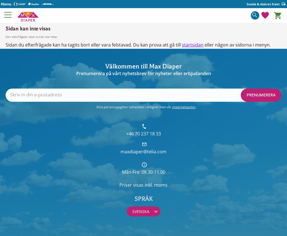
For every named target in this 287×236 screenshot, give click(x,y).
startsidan (192, 45)
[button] (8, 15)
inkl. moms (156, 185)
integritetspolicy (184, 107)
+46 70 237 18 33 (143, 134)
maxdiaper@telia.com (143, 152)
